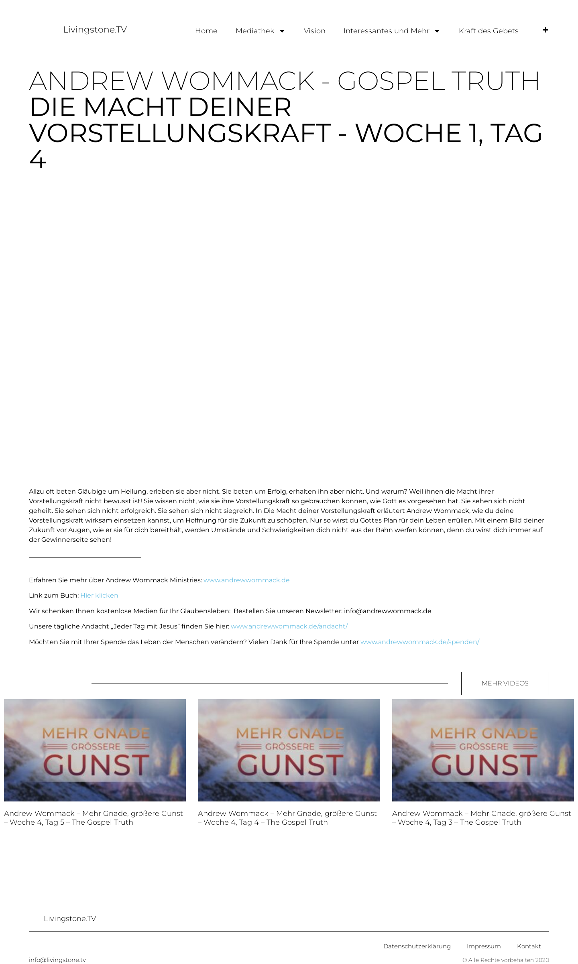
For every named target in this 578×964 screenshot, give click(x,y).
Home (206, 30)
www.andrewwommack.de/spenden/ (419, 642)
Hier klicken (99, 595)
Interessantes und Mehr (392, 31)
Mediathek (261, 31)
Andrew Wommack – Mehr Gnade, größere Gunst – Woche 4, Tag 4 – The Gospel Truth (287, 818)
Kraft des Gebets (489, 30)
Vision (315, 30)
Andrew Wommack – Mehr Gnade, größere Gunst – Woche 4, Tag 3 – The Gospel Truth (481, 818)
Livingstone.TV (95, 29)
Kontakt (529, 946)
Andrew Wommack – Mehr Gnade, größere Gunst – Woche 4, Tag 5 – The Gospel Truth (93, 818)
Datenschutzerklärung (417, 946)
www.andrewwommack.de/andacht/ (289, 626)
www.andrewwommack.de (247, 580)
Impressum (484, 946)
